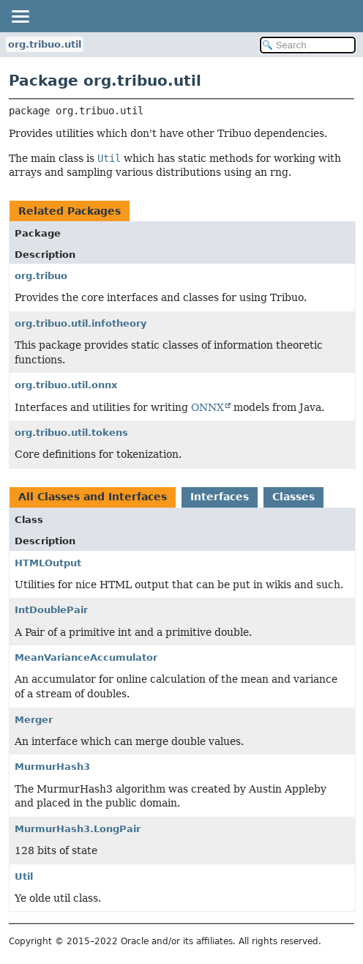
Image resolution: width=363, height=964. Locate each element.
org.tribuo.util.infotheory (80, 323)
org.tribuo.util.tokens (71, 432)
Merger (34, 719)
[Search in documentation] (308, 45)
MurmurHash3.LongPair (78, 828)
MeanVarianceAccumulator (86, 657)
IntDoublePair (51, 609)
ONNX (207, 407)
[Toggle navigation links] (19, 16)
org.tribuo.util (44, 44)
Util (24, 876)
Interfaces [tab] (219, 497)
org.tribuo (41, 275)
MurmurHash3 (52, 766)
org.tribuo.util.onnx (66, 384)
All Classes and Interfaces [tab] (92, 497)
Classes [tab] (293, 497)
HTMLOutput (48, 562)
